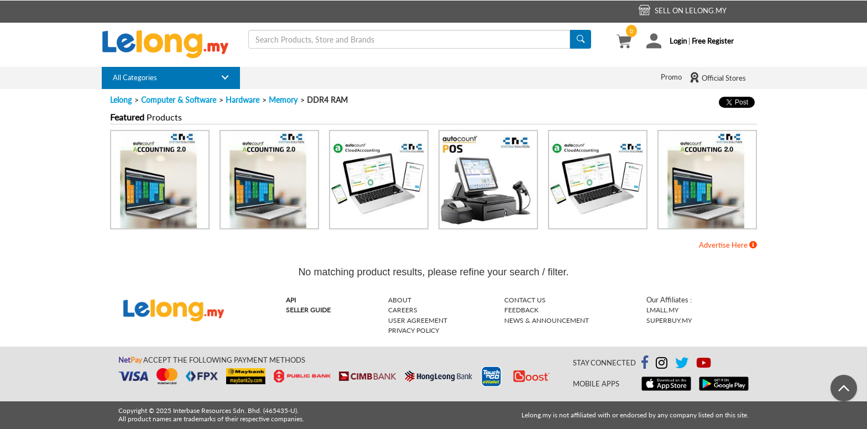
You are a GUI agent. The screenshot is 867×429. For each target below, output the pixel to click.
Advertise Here (728, 244)
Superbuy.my (669, 320)
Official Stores (717, 77)
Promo (671, 76)
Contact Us (525, 300)
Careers (402, 310)
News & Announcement (546, 320)
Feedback (521, 310)
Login (678, 40)
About (399, 300)
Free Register (713, 40)
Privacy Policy (413, 330)
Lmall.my (662, 310)
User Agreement (417, 320)
